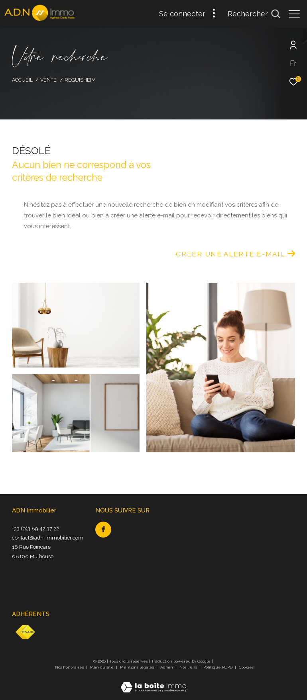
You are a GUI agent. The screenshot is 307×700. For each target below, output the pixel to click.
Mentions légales (137, 667)
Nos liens (188, 667)
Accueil (22, 80)
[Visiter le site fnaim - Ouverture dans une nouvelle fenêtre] (25, 632)
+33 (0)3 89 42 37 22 (35, 529)
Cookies (246, 667)
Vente (48, 80)
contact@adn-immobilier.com (47, 538)
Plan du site (102, 667)
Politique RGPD (217, 667)
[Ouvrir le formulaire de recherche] (254, 14)
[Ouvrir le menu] (294, 14)
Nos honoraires (70, 667)
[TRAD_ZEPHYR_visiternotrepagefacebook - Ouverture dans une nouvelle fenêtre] (103, 530)
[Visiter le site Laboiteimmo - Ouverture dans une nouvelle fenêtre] (153, 682)
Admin (167, 667)
